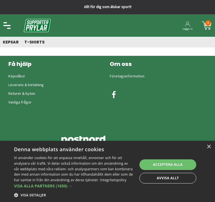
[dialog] (107, 171)
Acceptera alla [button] (168, 164)
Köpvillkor (16, 76)
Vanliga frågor (20, 102)
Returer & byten (21, 94)
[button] (74, 186)
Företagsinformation (127, 76)
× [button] (209, 147)
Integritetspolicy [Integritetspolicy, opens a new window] (113, 180)
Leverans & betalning (26, 85)
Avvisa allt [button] (168, 178)
